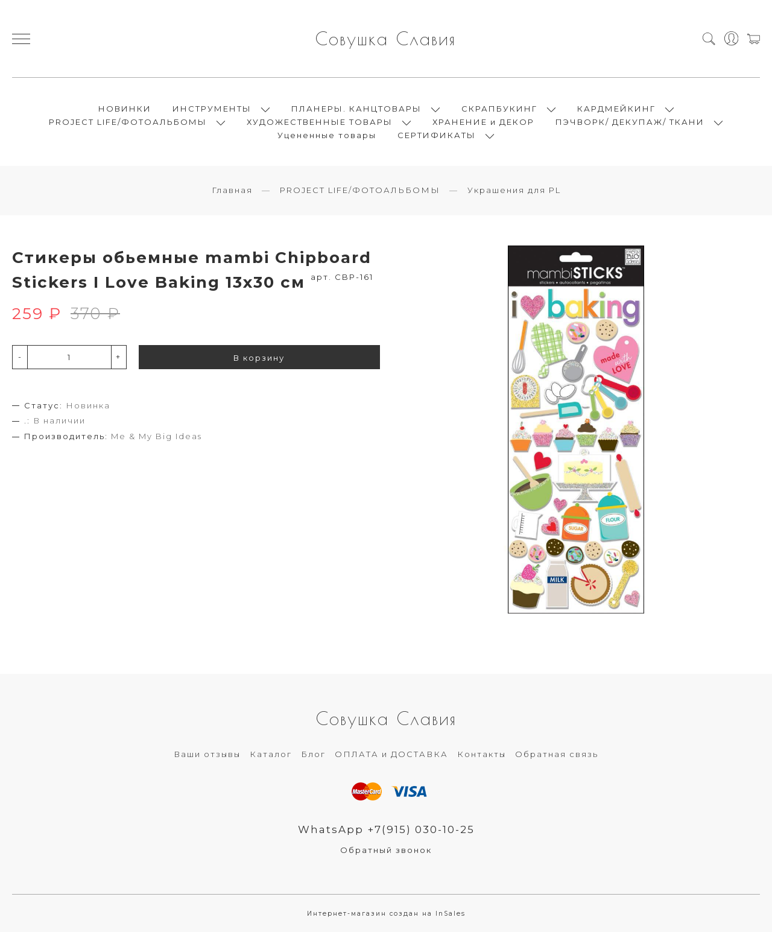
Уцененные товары (326, 135)
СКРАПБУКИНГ (499, 108)
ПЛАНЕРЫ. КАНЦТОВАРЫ (356, 108)
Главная (232, 190)
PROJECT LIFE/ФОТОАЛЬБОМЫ (128, 122)
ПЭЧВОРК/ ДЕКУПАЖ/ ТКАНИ (629, 122)
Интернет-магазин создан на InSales (386, 914)
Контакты (481, 754)
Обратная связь (556, 754)
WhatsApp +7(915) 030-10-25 (386, 829)
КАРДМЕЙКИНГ (616, 108)
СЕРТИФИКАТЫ (436, 135)
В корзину (259, 358)
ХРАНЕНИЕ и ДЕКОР (483, 122)
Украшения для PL (514, 190)
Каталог (271, 754)
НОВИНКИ (124, 108)
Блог (313, 754)
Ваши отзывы (207, 754)
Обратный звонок (386, 850)
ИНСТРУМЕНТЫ (212, 108)
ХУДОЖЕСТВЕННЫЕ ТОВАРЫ (320, 122)
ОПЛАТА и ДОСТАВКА (391, 754)
